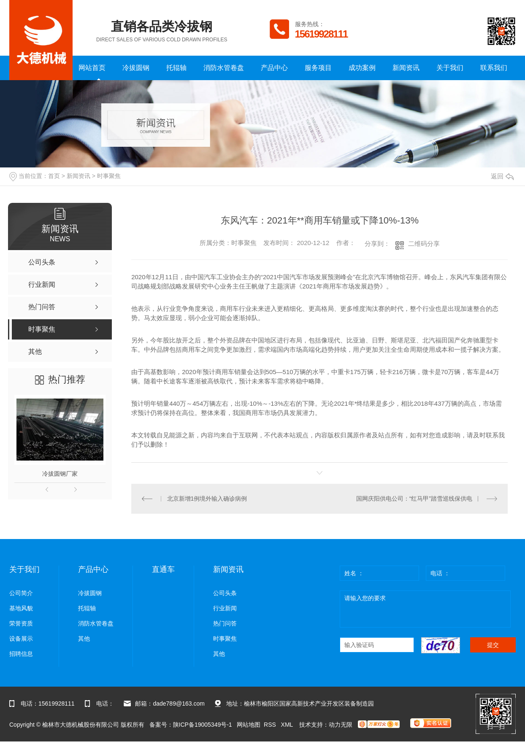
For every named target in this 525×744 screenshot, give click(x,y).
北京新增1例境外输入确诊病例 (207, 498)
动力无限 (340, 724)
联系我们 (493, 67)
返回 (502, 176)
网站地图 (248, 724)
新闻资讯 (405, 67)
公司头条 (225, 593)
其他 (84, 639)
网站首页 (92, 67)
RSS (271, 724)
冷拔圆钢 (135, 67)
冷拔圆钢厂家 (60, 473)
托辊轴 (176, 67)
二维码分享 (424, 243)
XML (288, 724)
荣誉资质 (21, 623)
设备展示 (21, 639)
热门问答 (225, 623)
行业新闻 (225, 608)
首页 (54, 176)
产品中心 (274, 67)
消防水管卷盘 (223, 67)
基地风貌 (21, 608)
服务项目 (318, 67)
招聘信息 (21, 654)
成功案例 (362, 67)
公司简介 (21, 593)
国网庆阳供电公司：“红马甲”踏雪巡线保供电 (414, 498)
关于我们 (449, 67)
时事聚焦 (109, 176)
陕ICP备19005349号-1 (202, 724)
